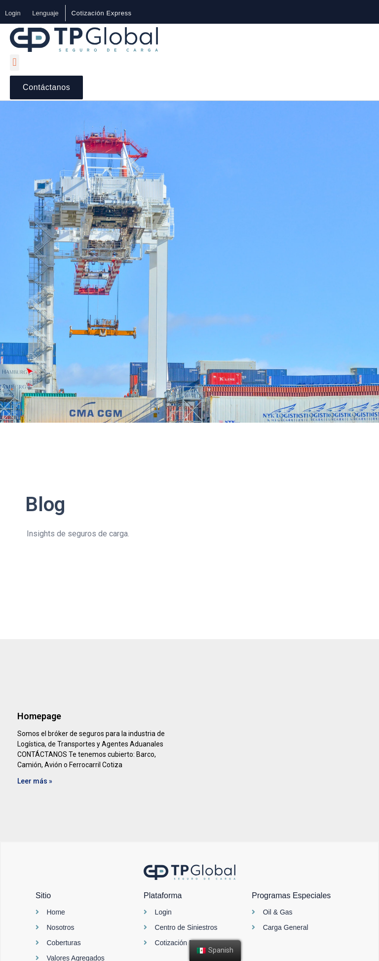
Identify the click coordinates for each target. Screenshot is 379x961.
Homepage (39, 716)
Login (13, 13)
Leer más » (34, 781)
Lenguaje (46, 13)
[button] (102, 13)
